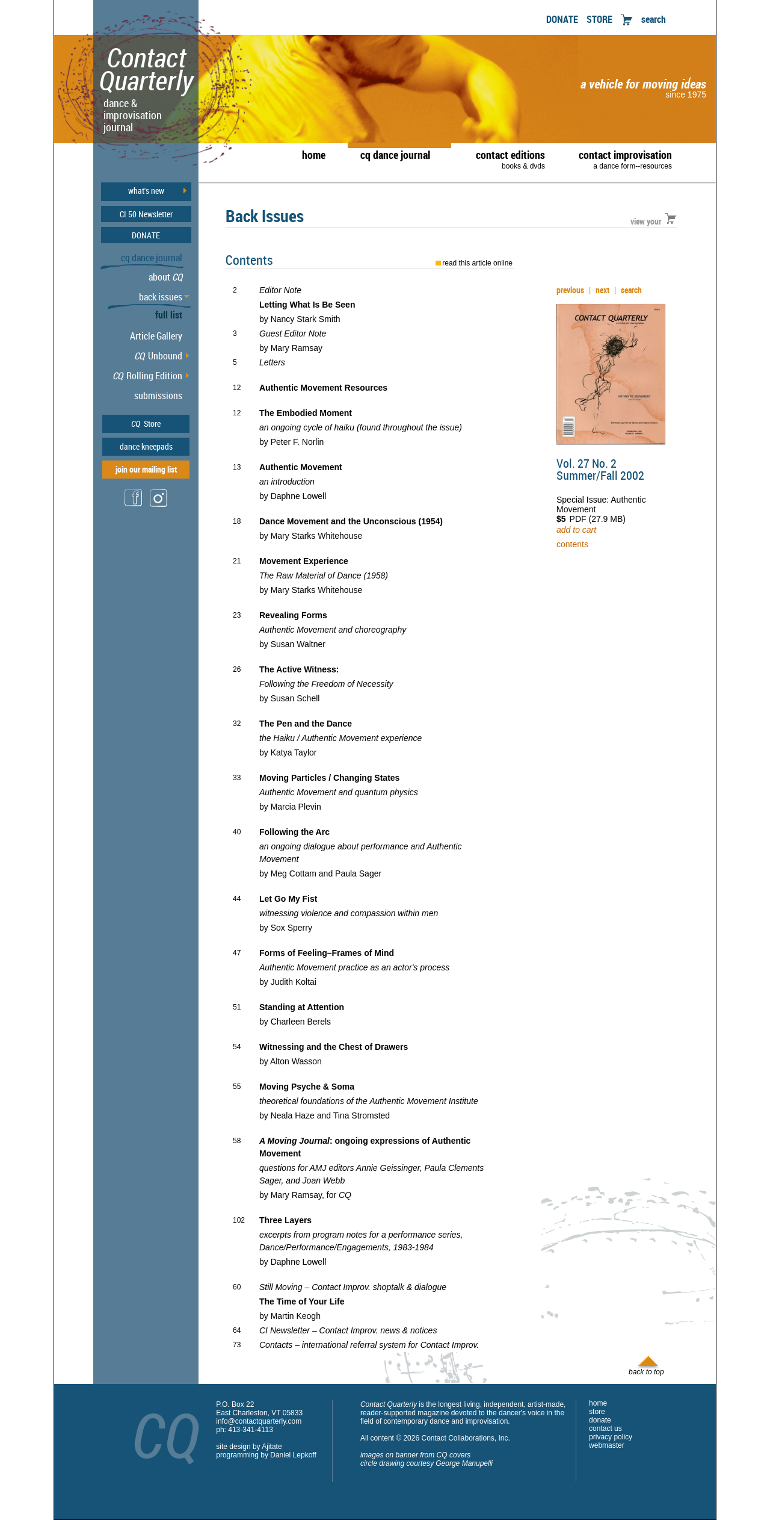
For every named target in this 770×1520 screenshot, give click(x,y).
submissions (158, 395)
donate (600, 1420)
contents (572, 544)
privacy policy (610, 1437)
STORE (599, 19)
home (313, 154)
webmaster (606, 1445)
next (602, 290)
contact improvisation (625, 158)
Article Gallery (156, 336)
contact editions (504, 158)
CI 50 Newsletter (146, 214)
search (653, 19)
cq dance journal (395, 154)
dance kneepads (146, 446)
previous (570, 290)
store (597, 1411)
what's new (146, 191)
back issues (160, 297)
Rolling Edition (147, 375)
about (165, 277)
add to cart (576, 530)
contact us (605, 1428)
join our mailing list (146, 469)
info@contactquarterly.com (258, 1421)
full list (168, 315)
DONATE (562, 19)
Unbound (158, 356)
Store (146, 423)
